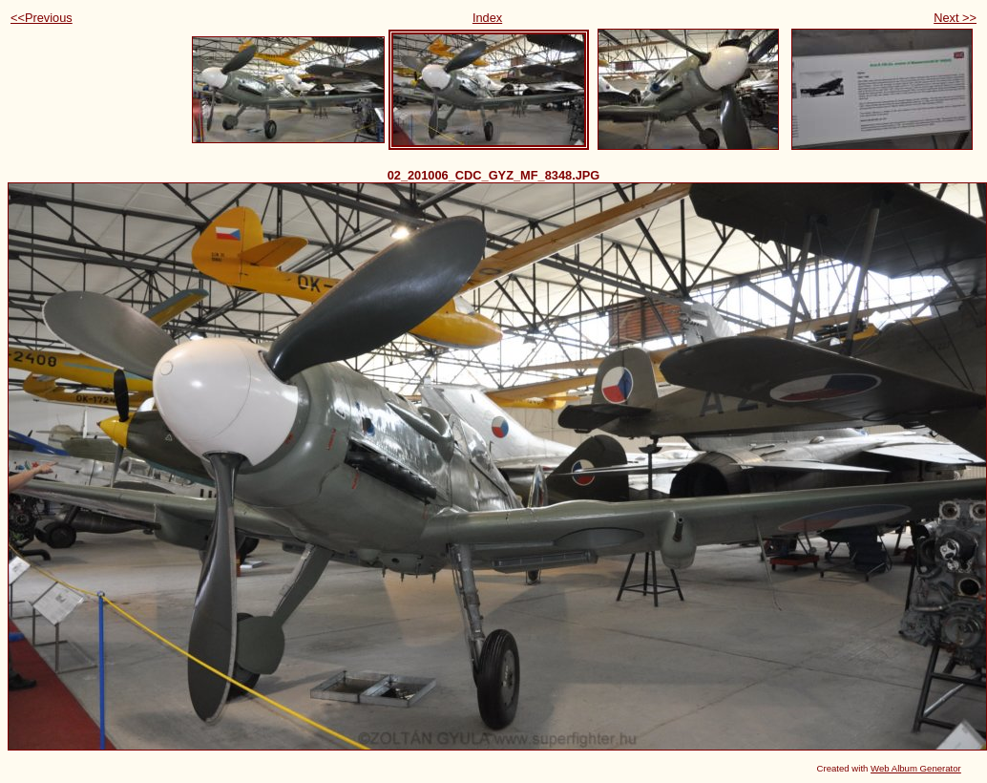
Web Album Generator (916, 768)
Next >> (955, 18)
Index (487, 18)
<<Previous (41, 18)
